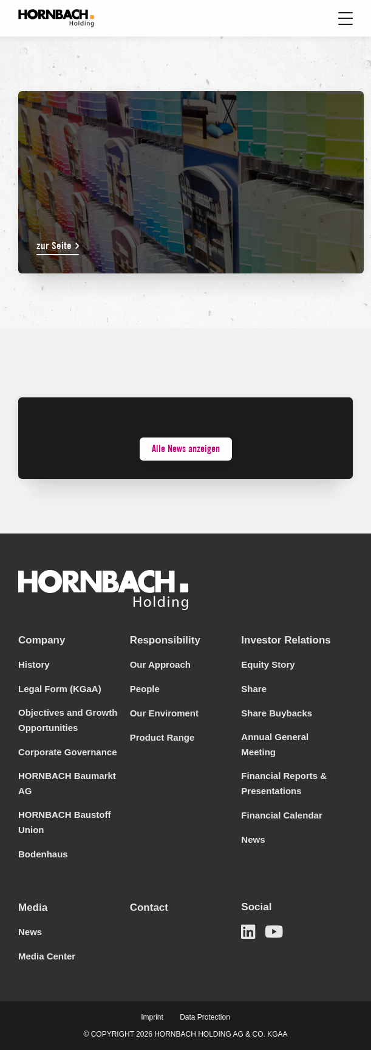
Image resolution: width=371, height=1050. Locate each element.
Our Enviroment (164, 713)
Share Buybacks (276, 713)
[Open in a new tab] (248, 932)
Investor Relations (285, 640)
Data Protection (205, 1017)
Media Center (46, 956)
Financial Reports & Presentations (284, 783)
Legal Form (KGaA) (59, 689)
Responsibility (165, 640)
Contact (149, 907)
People (145, 689)
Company (41, 640)
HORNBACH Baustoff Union (64, 822)
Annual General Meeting (274, 744)
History (34, 664)
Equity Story (267, 664)
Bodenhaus (43, 854)
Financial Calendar (281, 815)
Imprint (152, 1017)
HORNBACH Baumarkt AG (67, 783)
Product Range (162, 737)
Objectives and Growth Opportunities (67, 720)
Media (32, 907)
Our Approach (160, 664)
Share (254, 689)
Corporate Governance (67, 752)
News (253, 839)
